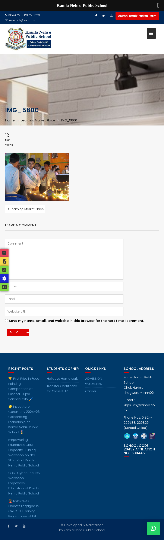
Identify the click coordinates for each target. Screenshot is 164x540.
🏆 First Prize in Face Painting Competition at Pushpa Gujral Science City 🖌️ (23, 391)
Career (90, 394)
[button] (153, 528)
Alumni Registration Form (137, 16)
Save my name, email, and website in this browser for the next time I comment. (76, 321)
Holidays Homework (62, 381)
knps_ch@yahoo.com (22, 20)
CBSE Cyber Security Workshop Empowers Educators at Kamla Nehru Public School (24, 486)
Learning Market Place (27, 209)
